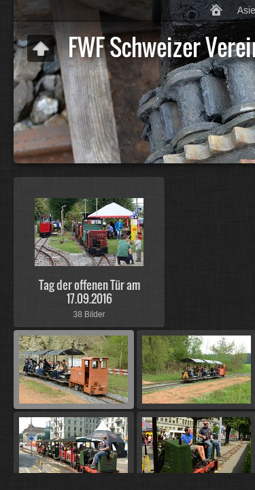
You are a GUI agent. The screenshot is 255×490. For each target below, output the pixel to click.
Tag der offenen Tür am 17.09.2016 (89, 291)
